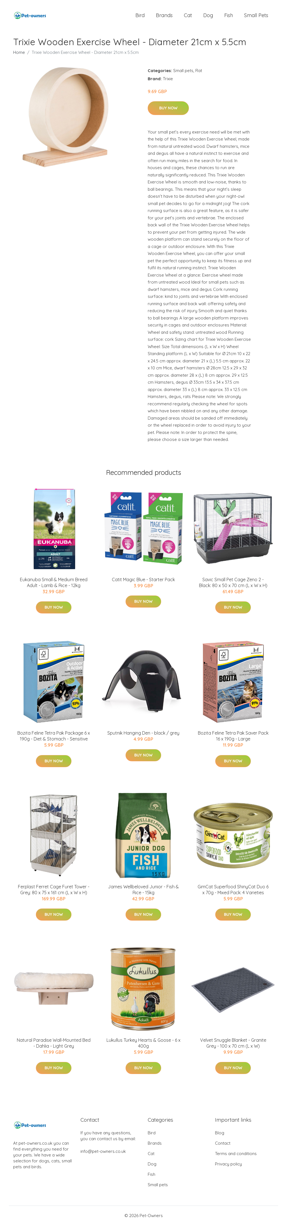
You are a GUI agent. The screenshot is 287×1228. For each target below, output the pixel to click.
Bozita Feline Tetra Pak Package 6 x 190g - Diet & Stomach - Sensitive (53, 739)
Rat (198, 73)
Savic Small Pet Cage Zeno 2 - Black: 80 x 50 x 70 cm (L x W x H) (233, 585)
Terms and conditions (236, 1156)
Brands (164, 16)
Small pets (256, 16)
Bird (140, 16)
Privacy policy (228, 1166)
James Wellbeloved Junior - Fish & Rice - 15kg (143, 892)
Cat (188, 16)
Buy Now (168, 110)
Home (19, 55)
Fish (228, 16)
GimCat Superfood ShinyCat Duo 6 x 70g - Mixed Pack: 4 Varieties (233, 892)
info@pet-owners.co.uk (103, 1154)
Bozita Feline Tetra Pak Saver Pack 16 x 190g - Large (233, 739)
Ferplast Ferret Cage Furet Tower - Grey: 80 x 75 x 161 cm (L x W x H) (53, 892)
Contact (222, 1146)
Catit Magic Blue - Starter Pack (143, 582)
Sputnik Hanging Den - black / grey (143, 736)
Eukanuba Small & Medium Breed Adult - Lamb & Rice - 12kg (53, 585)
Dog (208, 16)
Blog (219, 1135)
